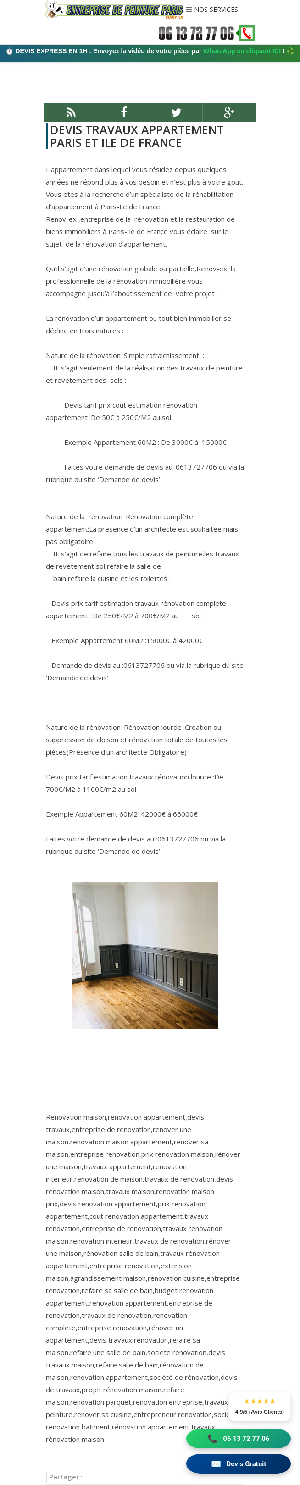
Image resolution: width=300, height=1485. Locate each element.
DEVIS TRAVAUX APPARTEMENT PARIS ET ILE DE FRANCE (136, 136)
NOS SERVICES (216, 10)
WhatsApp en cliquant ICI (242, 51)
